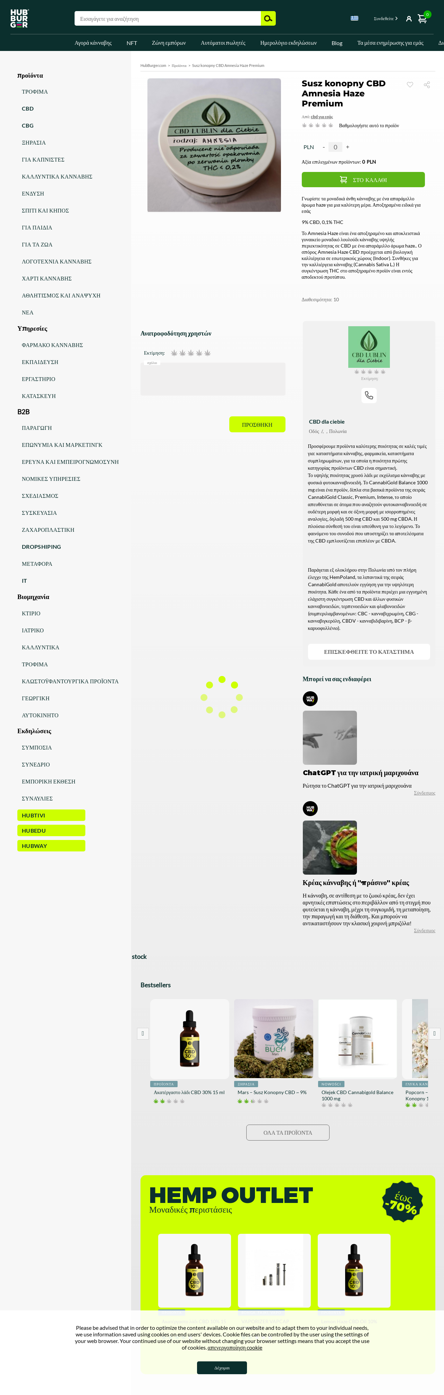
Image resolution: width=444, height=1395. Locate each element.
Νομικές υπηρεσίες (51, 478)
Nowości (331, 1084)
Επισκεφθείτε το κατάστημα (369, 651)
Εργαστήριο (39, 378)
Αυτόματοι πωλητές (223, 42)
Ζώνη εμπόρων (169, 42)
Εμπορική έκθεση (49, 781)
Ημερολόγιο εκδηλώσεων (288, 42)
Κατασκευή (39, 395)
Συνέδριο (36, 764)
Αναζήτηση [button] (268, 18)
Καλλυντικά (40, 647)
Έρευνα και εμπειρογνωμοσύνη (70, 461)
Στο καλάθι (370, 180)
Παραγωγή (37, 427)
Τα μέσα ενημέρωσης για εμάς (390, 42)
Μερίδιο (429, 84)
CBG (28, 125)
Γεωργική (36, 698)
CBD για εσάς (322, 116)
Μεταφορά (37, 563)
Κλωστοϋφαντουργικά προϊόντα (70, 681)
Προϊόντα (179, 65)
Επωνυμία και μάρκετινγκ (62, 444)
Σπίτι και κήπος (45, 210)
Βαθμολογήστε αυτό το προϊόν (369, 125)
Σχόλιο (152, 362)
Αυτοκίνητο (40, 715)
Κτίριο (31, 613)
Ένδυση (33, 193)
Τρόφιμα (35, 91)
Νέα (28, 312)
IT (24, 580)
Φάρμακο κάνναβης (52, 344)
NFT (132, 43)
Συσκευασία (39, 512)
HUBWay (34, 845)
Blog (337, 43)
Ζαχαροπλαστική (48, 529)
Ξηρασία (34, 142)
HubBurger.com (153, 65)
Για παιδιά (37, 227)
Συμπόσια (37, 747)
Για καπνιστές (43, 159)
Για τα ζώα (37, 244)
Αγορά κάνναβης (93, 42)
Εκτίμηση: (154, 353)
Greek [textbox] (354, 18)
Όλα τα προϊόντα (288, 1132)
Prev (143, 1034)
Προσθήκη (257, 425)
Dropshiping (41, 546)
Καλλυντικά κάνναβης (57, 176)
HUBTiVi (33, 815)
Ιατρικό (33, 630)
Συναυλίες (37, 798)
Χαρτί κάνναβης (47, 278)
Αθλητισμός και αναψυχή (61, 295)
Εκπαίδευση (40, 361)
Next (435, 1034)
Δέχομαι (222, 1367)
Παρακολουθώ (410, 84)
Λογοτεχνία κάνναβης (57, 261)
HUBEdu (34, 830)
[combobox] (354, 19)
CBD (28, 108)
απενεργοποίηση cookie (235, 1347)
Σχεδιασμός (40, 495)
